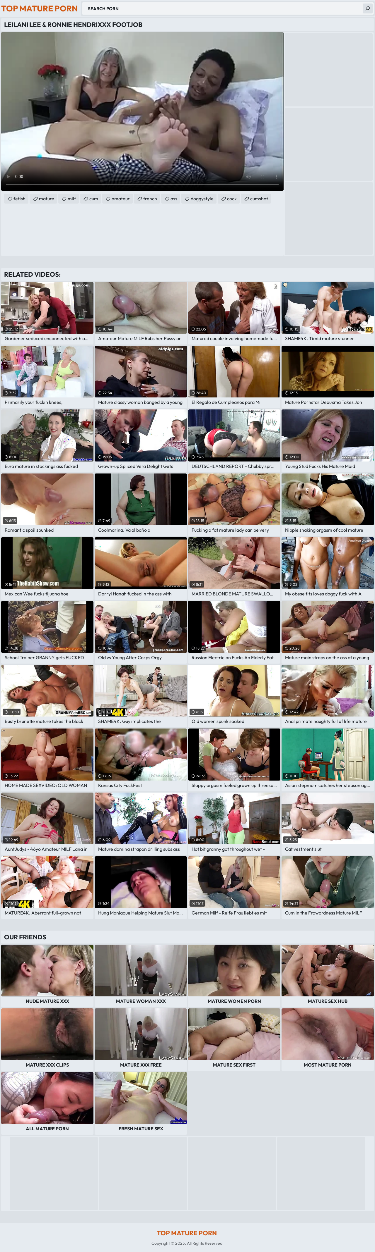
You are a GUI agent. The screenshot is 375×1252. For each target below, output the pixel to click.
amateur (121, 199)
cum (93, 199)
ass (174, 199)
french (150, 199)
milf (72, 199)
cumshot (259, 199)
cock (232, 199)
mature (46, 199)
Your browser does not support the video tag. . (142, 111)
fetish (19, 199)
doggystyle (202, 199)
